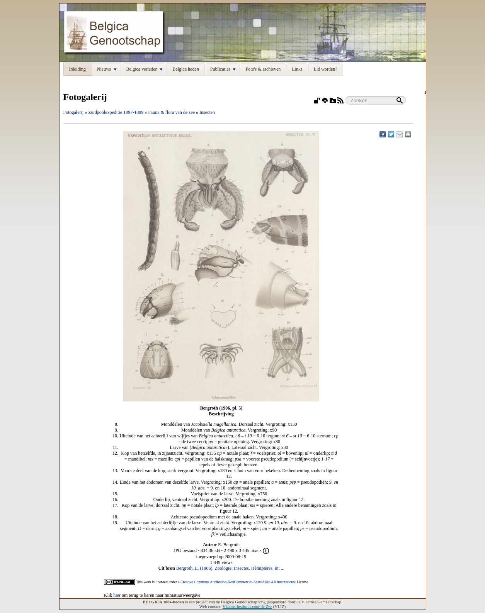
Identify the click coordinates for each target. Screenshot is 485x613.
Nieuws (107, 69)
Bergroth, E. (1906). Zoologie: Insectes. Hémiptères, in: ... (230, 568)
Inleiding (77, 69)
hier (117, 595)
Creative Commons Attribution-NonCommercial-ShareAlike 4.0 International (238, 582)
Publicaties (223, 69)
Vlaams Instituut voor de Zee (247, 606)
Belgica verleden (144, 69)
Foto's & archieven (263, 69)
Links (297, 69)
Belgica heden (185, 69)
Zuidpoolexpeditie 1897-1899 (115, 112)
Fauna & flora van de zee (171, 112)
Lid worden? (325, 69)
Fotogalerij (73, 112)
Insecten (207, 112)
